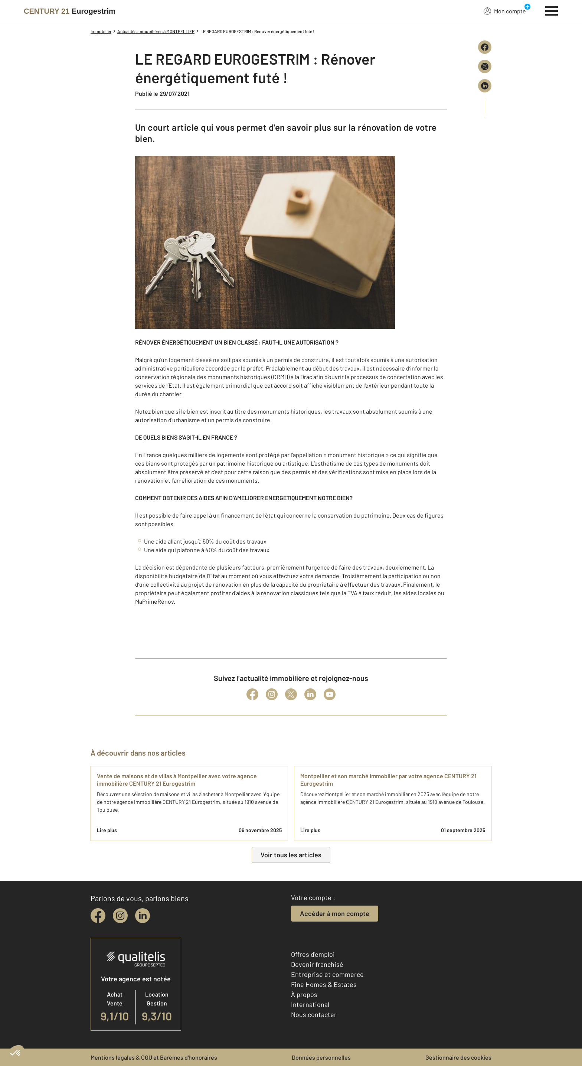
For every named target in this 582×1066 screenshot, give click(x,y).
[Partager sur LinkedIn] (484, 85)
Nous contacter (314, 1014)
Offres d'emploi (313, 954)
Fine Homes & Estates (324, 984)
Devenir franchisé (317, 964)
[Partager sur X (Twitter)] (484, 66)
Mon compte (505, 11)
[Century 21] (69, 11)
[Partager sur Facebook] (484, 47)
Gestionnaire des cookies (458, 1057)
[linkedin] (142, 915)
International (310, 1004)
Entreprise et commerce (327, 974)
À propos (304, 994)
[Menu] (551, 10)
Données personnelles (321, 1057)
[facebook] (98, 915)
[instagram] (120, 915)
